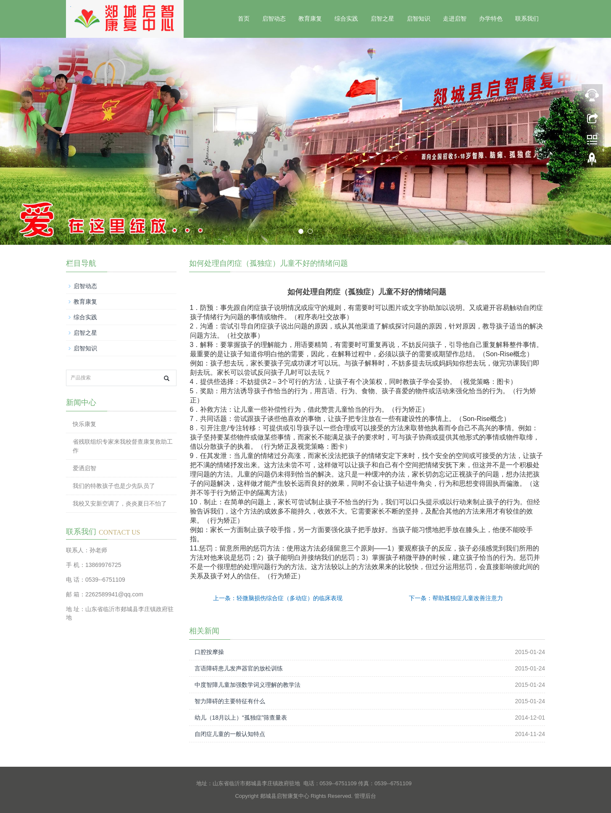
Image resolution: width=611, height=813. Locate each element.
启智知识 (418, 19)
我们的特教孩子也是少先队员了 (114, 485)
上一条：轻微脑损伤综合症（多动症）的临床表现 (277, 598)
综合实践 (346, 19)
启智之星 (382, 19)
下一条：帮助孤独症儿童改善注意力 (456, 598)
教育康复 (310, 19)
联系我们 (527, 19)
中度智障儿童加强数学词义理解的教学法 (247, 684)
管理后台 (365, 796)
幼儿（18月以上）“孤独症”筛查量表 (241, 717)
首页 (244, 19)
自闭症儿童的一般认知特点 (230, 734)
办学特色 (491, 19)
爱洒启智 (84, 468)
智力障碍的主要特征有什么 (230, 701)
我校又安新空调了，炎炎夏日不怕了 (120, 503)
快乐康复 (84, 424)
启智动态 (274, 19)
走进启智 (454, 19)
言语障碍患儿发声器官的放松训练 (239, 668)
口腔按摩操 (209, 652)
